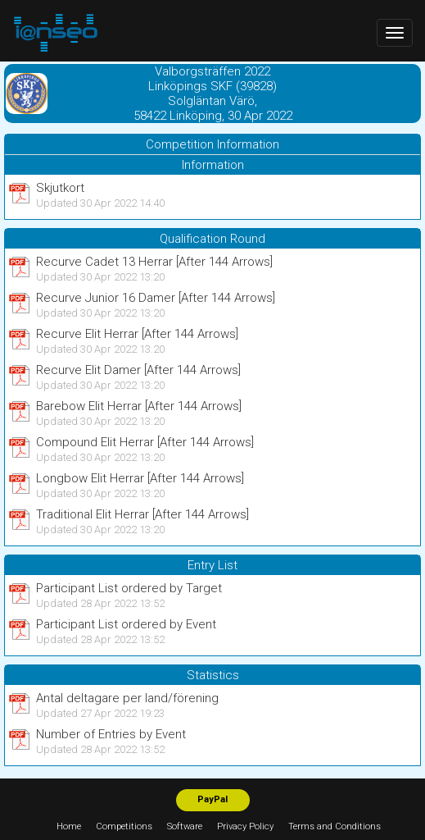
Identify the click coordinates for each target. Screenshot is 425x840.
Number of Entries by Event (111, 734)
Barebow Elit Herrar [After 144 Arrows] (139, 406)
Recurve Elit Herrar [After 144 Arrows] (137, 333)
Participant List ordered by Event (126, 624)
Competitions (124, 826)
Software (184, 826)
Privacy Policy (245, 826)
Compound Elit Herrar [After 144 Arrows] (145, 442)
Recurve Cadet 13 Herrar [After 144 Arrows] (154, 261)
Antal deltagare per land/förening (127, 698)
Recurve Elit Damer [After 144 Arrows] (138, 370)
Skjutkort (60, 187)
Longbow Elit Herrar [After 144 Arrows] (140, 478)
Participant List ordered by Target (129, 588)
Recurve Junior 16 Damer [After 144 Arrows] (155, 297)
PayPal (212, 799)
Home (69, 826)
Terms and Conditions (334, 826)
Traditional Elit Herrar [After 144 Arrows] (142, 514)
